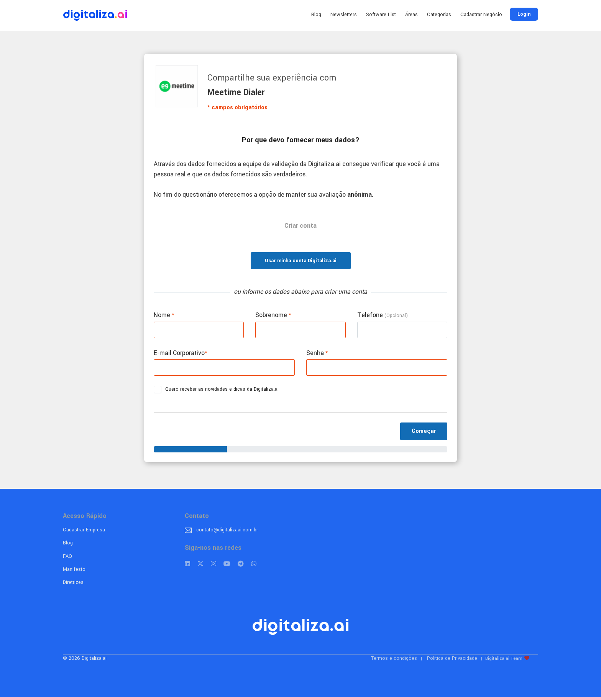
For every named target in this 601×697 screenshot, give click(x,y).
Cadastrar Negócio (481, 14)
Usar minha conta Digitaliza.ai (301, 260)
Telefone (382, 315)
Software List (381, 14)
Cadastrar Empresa (84, 529)
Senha (317, 352)
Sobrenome (273, 315)
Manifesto (74, 569)
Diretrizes (73, 582)
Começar (424, 431)
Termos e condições (394, 658)
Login (523, 14)
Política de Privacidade (452, 658)
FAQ (67, 556)
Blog (316, 14)
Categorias (439, 14)
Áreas (411, 14)
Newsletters (343, 14)
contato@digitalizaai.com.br (227, 529)
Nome (164, 315)
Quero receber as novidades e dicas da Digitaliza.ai (219, 389)
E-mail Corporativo (180, 352)
